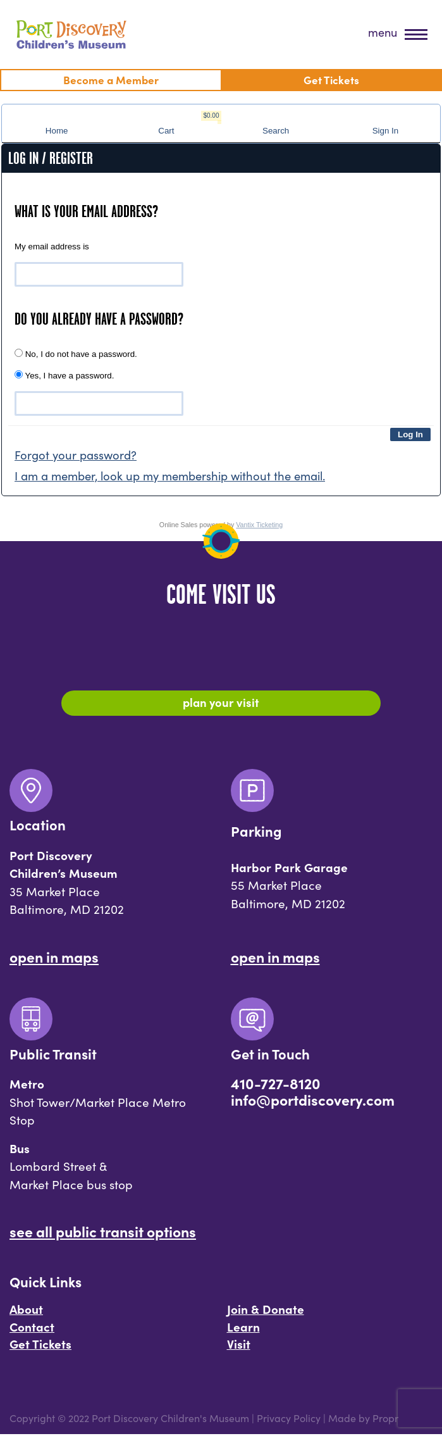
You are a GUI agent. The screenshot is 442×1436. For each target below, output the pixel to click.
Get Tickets (40, 1345)
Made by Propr (363, 1420)
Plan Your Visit (221, 702)
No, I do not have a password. (76, 354)
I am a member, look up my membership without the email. (170, 476)
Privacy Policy (289, 1420)
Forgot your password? (76, 455)
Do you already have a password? (99, 318)
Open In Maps (54, 957)
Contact (31, 1328)
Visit (238, 1345)
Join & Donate (265, 1310)
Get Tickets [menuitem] (331, 79)
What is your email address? (86, 211)
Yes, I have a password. (64, 375)
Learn (243, 1328)
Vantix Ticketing (259, 524)
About (26, 1310)
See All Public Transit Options (102, 1232)
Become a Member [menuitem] (111, 79)
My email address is (52, 246)
